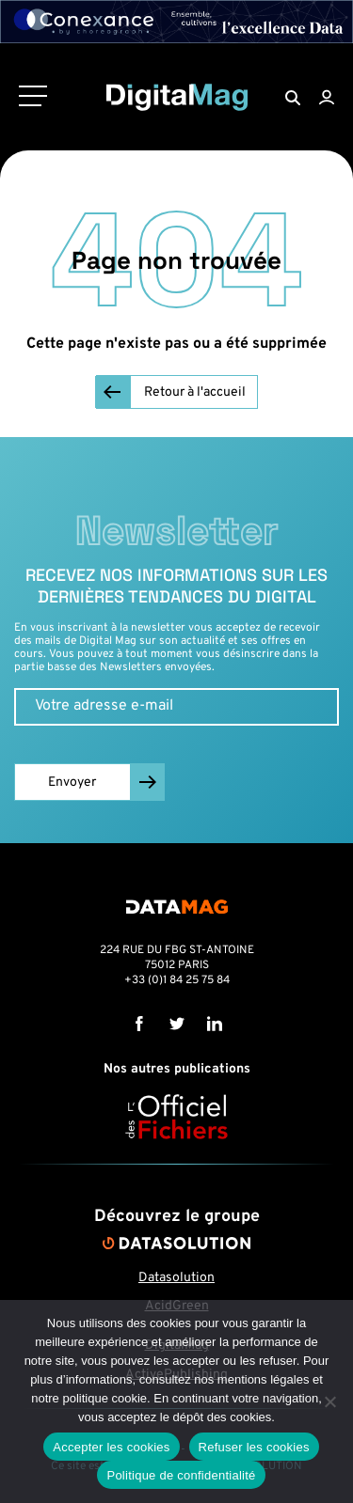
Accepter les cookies (111, 1447)
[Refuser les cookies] (329, 1401)
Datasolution (176, 1278)
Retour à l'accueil (195, 392)
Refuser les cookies (254, 1447)
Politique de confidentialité (180, 1475)
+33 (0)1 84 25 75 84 (177, 980)
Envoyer (72, 783)
